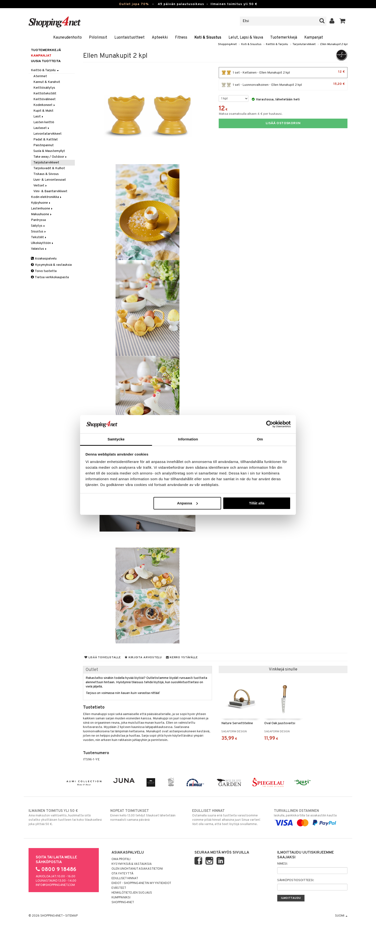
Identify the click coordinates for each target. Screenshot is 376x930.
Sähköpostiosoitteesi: (295, 880)
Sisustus (39, 232)
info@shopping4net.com (55, 885)
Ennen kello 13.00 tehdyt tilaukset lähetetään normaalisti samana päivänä (147, 815)
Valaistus (39, 249)
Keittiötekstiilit (44, 94)
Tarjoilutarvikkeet (304, 44)
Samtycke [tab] (116, 439)
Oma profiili (121, 859)
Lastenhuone (42, 209)
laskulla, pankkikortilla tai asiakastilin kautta (310, 817)
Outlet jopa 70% (134, 4)
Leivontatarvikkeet (47, 134)
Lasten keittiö (43, 122)
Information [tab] (188, 439)
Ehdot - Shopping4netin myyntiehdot (141, 883)
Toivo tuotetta (44, 271)
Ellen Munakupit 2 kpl (333, 44)
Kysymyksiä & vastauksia (51, 265)
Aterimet (40, 76)
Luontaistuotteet (129, 37)
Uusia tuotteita (46, 61)
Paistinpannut (43, 145)
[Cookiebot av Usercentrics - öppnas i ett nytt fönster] (270, 424)
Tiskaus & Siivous (46, 174)
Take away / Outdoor (50, 157)
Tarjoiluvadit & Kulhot (49, 168)
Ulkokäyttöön (42, 243)
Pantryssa (38, 220)
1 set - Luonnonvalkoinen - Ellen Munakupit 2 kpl (283, 85)
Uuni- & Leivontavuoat (49, 180)
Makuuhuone (41, 214)
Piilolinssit (98, 37)
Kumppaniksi (121, 898)
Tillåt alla (256, 503)
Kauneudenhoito (67, 37)
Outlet (92, 670)
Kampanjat (313, 37)
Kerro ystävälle (182, 657)
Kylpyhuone (41, 203)
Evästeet (119, 888)
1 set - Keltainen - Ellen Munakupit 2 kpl (283, 72)
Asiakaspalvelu (44, 259)
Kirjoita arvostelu (143, 657)
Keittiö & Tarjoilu (277, 44)
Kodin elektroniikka (46, 197)
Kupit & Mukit (43, 111)
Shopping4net (227, 44)
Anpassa (187, 503)
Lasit (38, 117)
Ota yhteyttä (122, 874)
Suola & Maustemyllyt (49, 151)
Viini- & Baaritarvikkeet (50, 191)
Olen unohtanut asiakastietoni (137, 869)
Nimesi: (282, 864)
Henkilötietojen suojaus (132, 893)
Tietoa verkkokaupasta (50, 277)
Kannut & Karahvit (46, 82)
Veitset (40, 186)
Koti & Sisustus (207, 37)
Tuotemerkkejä (283, 37)
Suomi (341, 916)
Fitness (181, 37)
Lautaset (41, 128)
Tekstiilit (39, 237)
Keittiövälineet (44, 99)
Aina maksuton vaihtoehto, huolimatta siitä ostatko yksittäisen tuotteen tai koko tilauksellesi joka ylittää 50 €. (65, 817)
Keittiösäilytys (44, 88)
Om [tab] (260, 439)
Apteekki (160, 37)
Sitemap (71, 916)
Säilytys (38, 226)
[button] (342, 21)
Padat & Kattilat (45, 140)
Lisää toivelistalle (102, 657)
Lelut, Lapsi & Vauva (246, 37)
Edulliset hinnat (125, 878)
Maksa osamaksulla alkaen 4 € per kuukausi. (250, 114)
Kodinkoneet (44, 105)
